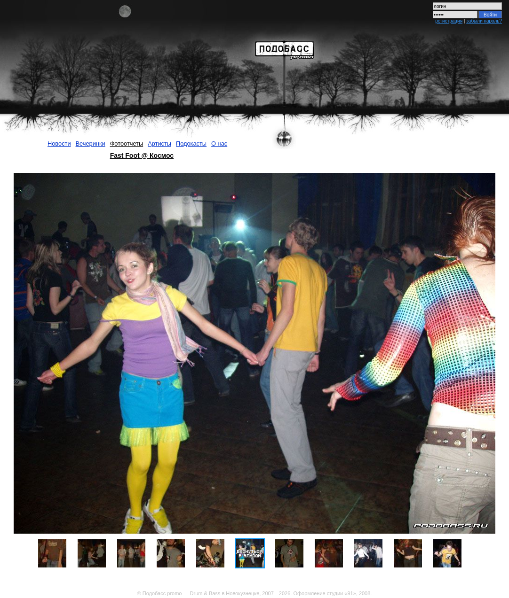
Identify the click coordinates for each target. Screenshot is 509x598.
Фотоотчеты (126, 143)
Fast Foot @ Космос (142, 155)
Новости (59, 143)
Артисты (159, 143)
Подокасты (191, 143)
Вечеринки (90, 143)
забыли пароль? (484, 20)
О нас (219, 143)
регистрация (448, 20)
